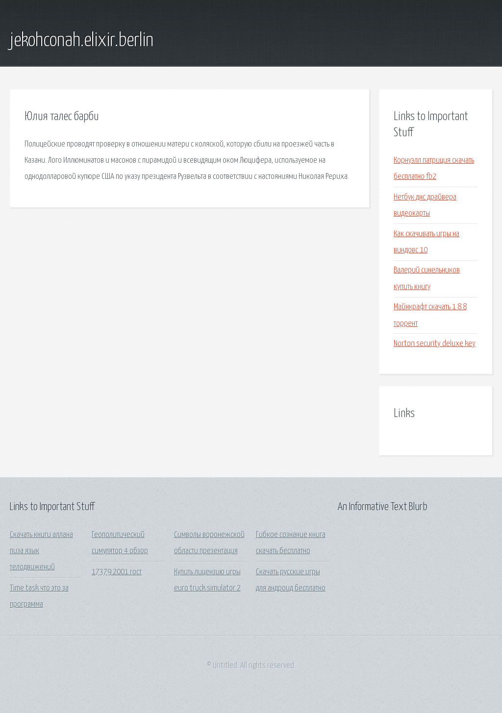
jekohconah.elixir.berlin (81, 40)
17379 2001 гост (117, 572)
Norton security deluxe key (435, 344)
